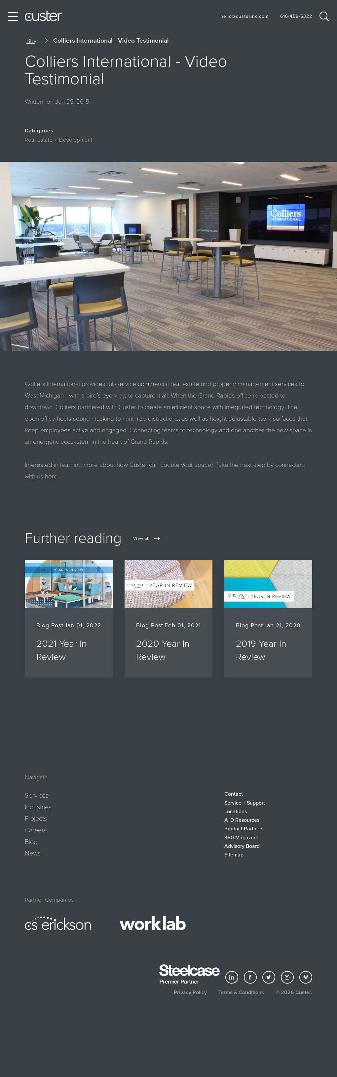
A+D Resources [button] (241, 819)
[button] (145, 538)
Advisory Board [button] (242, 846)
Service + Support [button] (244, 802)
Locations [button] (235, 811)
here (51, 475)
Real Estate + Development (59, 139)
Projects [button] (36, 818)
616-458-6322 (296, 16)
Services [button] (37, 795)
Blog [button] (31, 841)
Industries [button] (38, 806)
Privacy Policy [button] (190, 992)
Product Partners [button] (243, 828)
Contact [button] (233, 793)
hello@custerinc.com (244, 16)
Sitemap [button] (233, 854)
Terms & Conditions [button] (241, 992)
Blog (32, 40)
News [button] (33, 852)
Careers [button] (36, 829)
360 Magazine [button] (241, 837)
